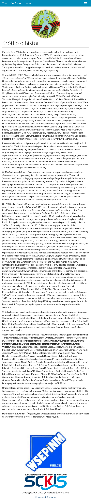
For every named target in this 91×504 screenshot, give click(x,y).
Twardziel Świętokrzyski (17, 3)
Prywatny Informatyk (45, 497)
